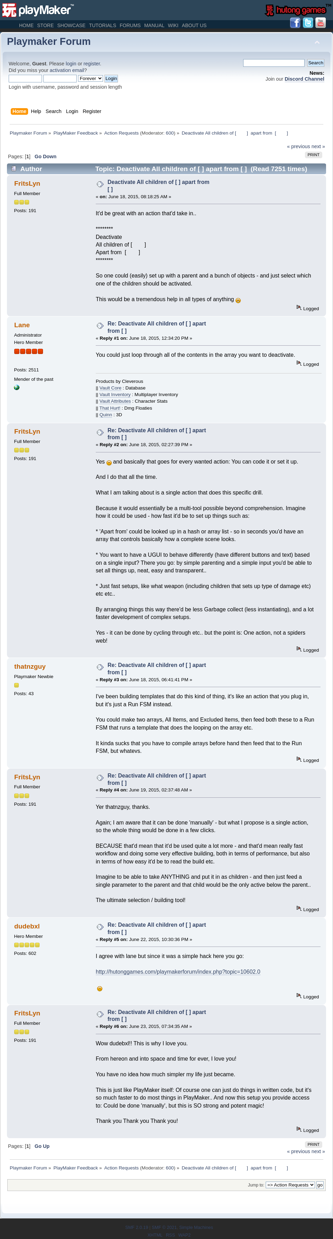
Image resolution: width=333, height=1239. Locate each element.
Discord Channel (304, 79)
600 (170, 133)
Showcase (71, 25)
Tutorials (102, 25)
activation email (67, 70)
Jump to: (256, 1185)
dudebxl (27, 926)
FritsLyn (27, 183)
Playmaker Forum (49, 41)
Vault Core (110, 388)
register (92, 63)
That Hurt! (110, 408)
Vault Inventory (115, 394)
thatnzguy (30, 666)
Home (26, 25)
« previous (298, 146)
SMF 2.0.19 (136, 1227)
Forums (130, 25)
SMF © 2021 (164, 1227)
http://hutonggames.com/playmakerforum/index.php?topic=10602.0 (178, 972)
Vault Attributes (115, 401)
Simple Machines (196, 1227)
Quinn (106, 414)
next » (318, 146)
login (71, 63)
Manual (154, 25)
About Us (194, 25)
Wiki (173, 25)
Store (45, 25)
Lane (22, 325)
